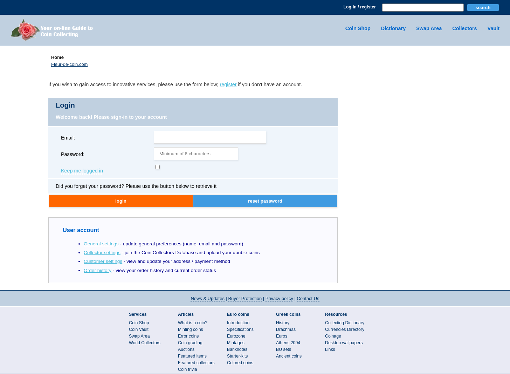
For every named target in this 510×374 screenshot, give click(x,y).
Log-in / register (359, 7)
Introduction (238, 322)
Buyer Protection (245, 298)
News (207, 298)
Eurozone (236, 336)
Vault (493, 28)
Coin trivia (187, 369)
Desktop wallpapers (344, 342)
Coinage (333, 336)
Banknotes (237, 349)
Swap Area (429, 28)
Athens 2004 (288, 342)
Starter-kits (237, 356)
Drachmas (286, 329)
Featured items (192, 356)
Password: (72, 154)
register (228, 84)
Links (330, 349)
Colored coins (240, 362)
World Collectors (144, 342)
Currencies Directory (344, 329)
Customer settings (103, 261)
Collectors (464, 28)
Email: (68, 138)
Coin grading (190, 342)
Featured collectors (196, 362)
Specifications (240, 329)
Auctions (186, 349)
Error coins (188, 336)
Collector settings (102, 252)
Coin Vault (139, 329)
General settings (101, 243)
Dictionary (393, 28)
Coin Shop (358, 28)
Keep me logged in (82, 171)
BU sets (283, 349)
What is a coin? (192, 322)
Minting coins (190, 329)
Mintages (235, 342)
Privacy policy (279, 298)
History (282, 322)
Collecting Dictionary (344, 322)
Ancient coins (289, 356)
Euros (281, 336)
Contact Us (308, 298)
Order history (97, 270)
